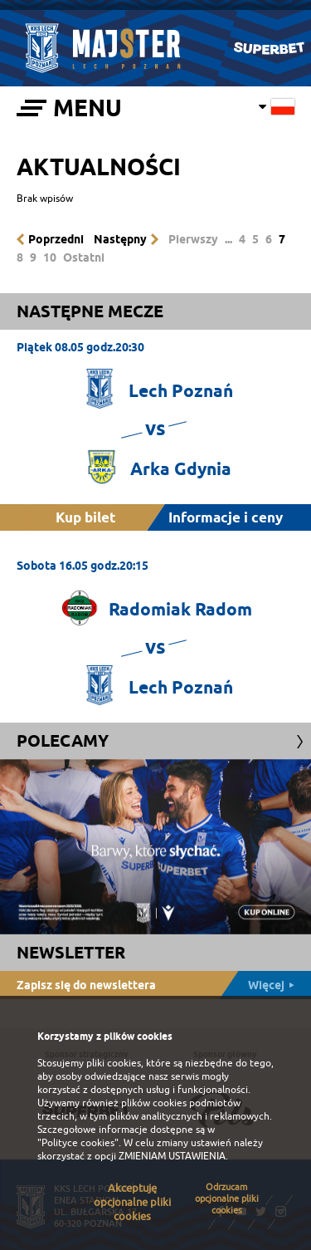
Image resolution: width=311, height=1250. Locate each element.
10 (49, 257)
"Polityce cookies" (78, 1143)
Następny (120, 239)
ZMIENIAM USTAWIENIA (172, 1156)
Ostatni (83, 257)
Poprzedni (56, 239)
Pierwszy (193, 239)
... (228, 239)
